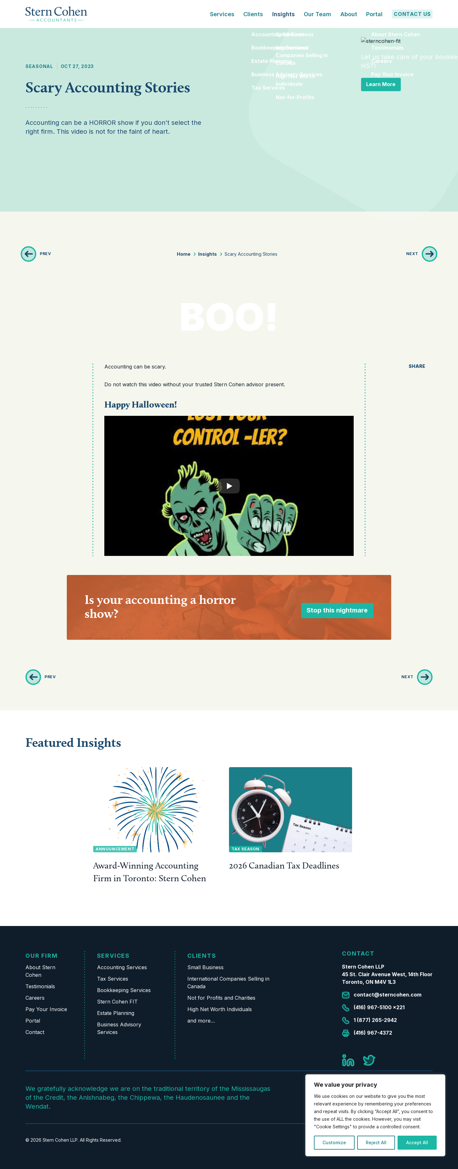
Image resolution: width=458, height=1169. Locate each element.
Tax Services (112, 979)
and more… (201, 1020)
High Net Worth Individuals (219, 1009)
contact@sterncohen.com (387, 994)
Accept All (417, 1142)
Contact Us (412, 14)
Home (184, 254)
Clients (201, 955)
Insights (283, 14)
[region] (375, 1115)
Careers (35, 998)
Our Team (317, 14)
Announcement (115, 849)
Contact (34, 1032)
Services (113, 955)
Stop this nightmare (337, 610)
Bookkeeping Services (124, 990)
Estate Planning (115, 1013)
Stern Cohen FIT (117, 1001)
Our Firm (41, 955)
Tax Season (246, 849)
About (348, 14)
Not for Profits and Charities (221, 998)
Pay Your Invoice (46, 1009)
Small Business (205, 967)
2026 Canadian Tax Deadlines (284, 865)
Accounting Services (122, 967)
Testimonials (40, 986)
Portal (374, 14)
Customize (334, 1142)
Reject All (376, 1142)
